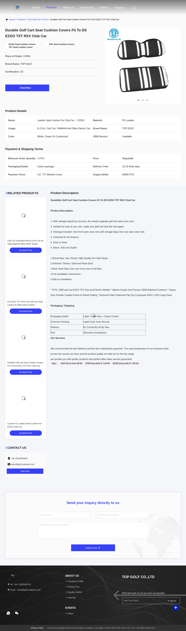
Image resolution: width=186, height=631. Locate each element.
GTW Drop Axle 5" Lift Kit (97, 363)
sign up (171, 600)
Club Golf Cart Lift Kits (37, 19)
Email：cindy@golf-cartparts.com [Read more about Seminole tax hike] (24, 590)
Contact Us (86, 7)
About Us (68, 7)
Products (51, 7)
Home (36, 7)
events (104, 7)
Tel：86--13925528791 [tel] (19, 584)
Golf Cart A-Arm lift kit (71, 363)
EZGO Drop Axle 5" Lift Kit (126, 363)
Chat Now (27, 87)
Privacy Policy (37, 628)
